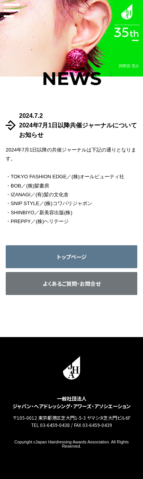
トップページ (72, 257)
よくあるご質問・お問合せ (72, 283)
